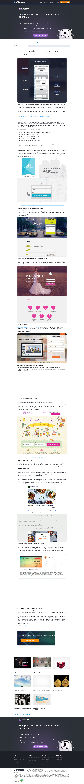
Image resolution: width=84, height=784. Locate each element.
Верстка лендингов (60, 757)
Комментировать (30, 640)
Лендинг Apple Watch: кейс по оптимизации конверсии (59, 671)
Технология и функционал (47, 757)
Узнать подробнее (40, 35)
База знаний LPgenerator (19, 761)
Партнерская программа (47, 762)
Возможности (33, 2)
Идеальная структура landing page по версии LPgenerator (35, 116)
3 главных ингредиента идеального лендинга (21, 671)
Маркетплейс (44, 764)
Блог (15, 757)
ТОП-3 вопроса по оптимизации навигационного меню (59, 689)
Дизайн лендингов (60, 759)
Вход (58, 2)
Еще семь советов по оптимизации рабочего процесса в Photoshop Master (41, 689)
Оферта (29, 762)
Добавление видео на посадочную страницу (28, 327)
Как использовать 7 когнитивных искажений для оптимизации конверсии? (22, 707)
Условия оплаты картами (18, 781)
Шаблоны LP (39, 2)
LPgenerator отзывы (18, 762)
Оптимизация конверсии (61, 761)
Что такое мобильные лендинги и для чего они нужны (34, 395)
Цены (44, 2)
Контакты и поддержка (32, 760)
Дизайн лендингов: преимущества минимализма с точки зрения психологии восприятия (42, 205)
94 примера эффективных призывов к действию (32, 457)
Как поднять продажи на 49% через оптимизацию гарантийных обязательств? (40, 708)
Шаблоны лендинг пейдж (47, 759)
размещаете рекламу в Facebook (35, 471)
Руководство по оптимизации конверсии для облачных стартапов (22, 689)
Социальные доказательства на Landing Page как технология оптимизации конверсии (42, 605)
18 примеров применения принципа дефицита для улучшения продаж (40, 671)
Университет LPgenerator (19, 759)
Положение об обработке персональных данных (33, 758)
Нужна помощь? (52, 2)
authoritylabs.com (25, 625)
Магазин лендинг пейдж (47, 761)
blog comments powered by (22, 714)
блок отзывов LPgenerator (30, 551)
